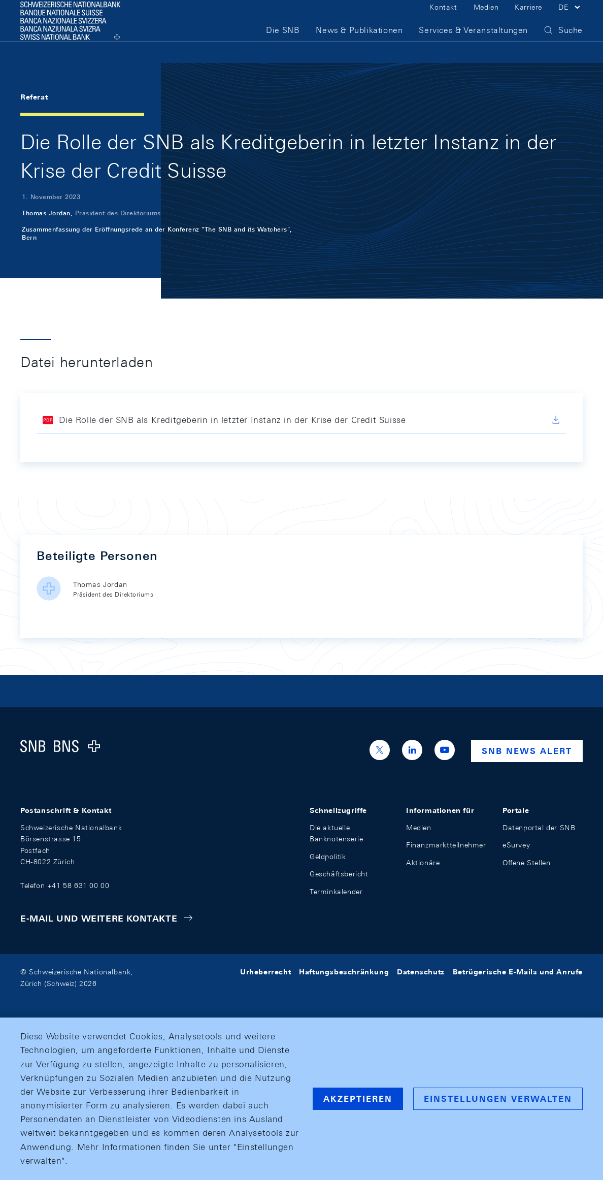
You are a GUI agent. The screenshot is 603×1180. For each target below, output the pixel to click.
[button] (570, 19)
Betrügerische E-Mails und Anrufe (518, 971)
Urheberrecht (265, 971)
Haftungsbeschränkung (344, 971)
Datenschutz (421, 971)
